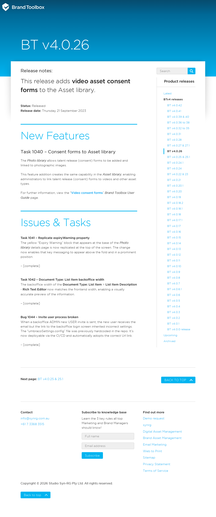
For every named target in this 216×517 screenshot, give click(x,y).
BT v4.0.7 (173, 283)
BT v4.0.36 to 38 (178, 122)
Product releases (179, 81)
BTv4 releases (173, 99)
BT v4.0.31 (174, 134)
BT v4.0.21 (174, 179)
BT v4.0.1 (173, 323)
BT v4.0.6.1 (174, 289)
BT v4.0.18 (174, 214)
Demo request (153, 418)
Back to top (175, 380)
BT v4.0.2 (173, 317)
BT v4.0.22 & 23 (177, 174)
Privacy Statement (156, 464)
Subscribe (92, 455)
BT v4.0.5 (173, 300)
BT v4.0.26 (174, 151)
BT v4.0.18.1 (174, 208)
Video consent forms (87, 193)
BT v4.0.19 (174, 197)
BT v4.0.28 (174, 139)
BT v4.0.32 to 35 (178, 128)
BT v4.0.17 (174, 226)
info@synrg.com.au (35, 418)
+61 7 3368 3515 (32, 424)
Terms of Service (155, 470)
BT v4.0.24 (174, 168)
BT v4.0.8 (173, 277)
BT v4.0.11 (173, 260)
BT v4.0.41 (174, 111)
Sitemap (149, 457)
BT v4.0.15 (174, 237)
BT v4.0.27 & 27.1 (178, 145)
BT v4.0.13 (174, 249)
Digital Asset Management (162, 431)
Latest (168, 93)
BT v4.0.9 (173, 271)
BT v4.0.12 (174, 254)
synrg (147, 424)
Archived (170, 341)
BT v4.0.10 (174, 266)
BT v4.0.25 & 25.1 (178, 157)
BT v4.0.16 (174, 231)
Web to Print (152, 451)
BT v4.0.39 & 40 (178, 116)
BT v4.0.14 (174, 243)
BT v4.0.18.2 (175, 202)
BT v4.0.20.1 (175, 185)
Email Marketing (155, 444)
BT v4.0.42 (174, 105)
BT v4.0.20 (174, 191)
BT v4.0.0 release (178, 329)
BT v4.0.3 (173, 312)
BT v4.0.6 (173, 294)
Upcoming (170, 335)
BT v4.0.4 (173, 306)
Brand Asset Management (162, 438)
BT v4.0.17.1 (174, 220)
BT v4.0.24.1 (175, 162)
